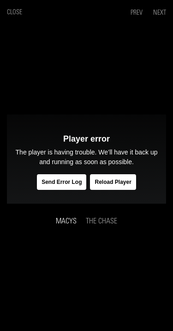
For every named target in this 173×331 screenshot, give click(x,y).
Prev (137, 13)
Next (159, 13)
